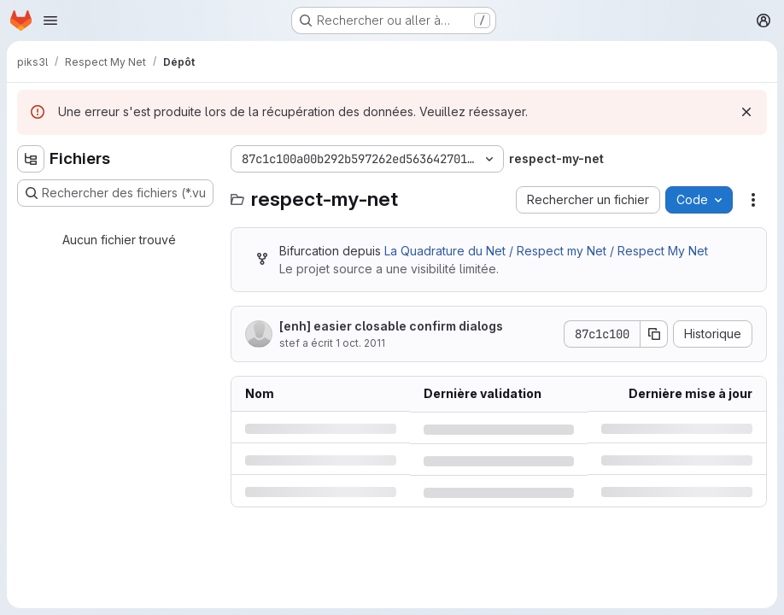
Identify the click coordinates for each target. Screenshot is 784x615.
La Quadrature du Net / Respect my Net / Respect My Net (546, 250)
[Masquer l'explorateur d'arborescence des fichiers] (30, 159)
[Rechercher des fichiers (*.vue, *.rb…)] (115, 193)
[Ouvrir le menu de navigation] (50, 20)
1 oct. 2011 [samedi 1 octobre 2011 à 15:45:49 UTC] (360, 343)
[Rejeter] (746, 112)
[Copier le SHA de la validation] (654, 334)
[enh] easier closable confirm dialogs (391, 326)
